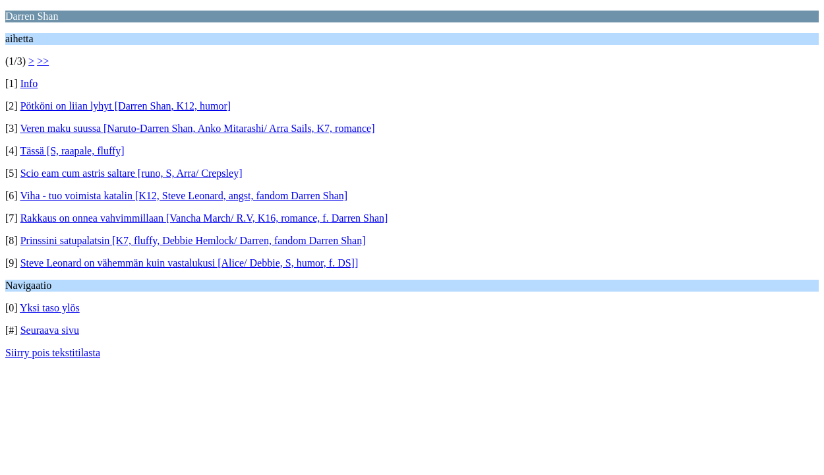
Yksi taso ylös (50, 307)
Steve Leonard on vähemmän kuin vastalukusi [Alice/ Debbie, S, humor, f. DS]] (189, 263)
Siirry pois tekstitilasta (52, 352)
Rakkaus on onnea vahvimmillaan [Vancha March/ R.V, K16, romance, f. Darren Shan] (204, 218)
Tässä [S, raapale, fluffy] (72, 150)
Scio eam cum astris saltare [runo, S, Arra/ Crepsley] (131, 173)
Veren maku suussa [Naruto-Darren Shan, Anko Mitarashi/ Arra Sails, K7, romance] (197, 128)
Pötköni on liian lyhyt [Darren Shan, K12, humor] (125, 105)
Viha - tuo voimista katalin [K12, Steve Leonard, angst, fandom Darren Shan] (183, 195)
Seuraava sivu (49, 330)
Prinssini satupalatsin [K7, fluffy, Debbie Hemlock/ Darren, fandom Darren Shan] (193, 240)
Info (29, 83)
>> (43, 61)
